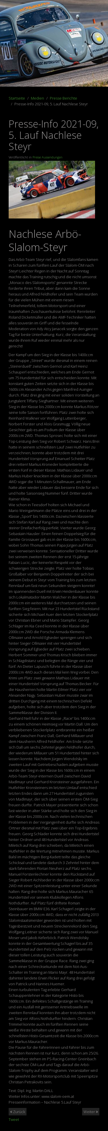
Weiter (91, 1111)
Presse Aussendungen (47, 157)
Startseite (17, 98)
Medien (37, 98)
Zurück (17, 1111)
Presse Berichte (63, 98)
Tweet (14, 1119)
